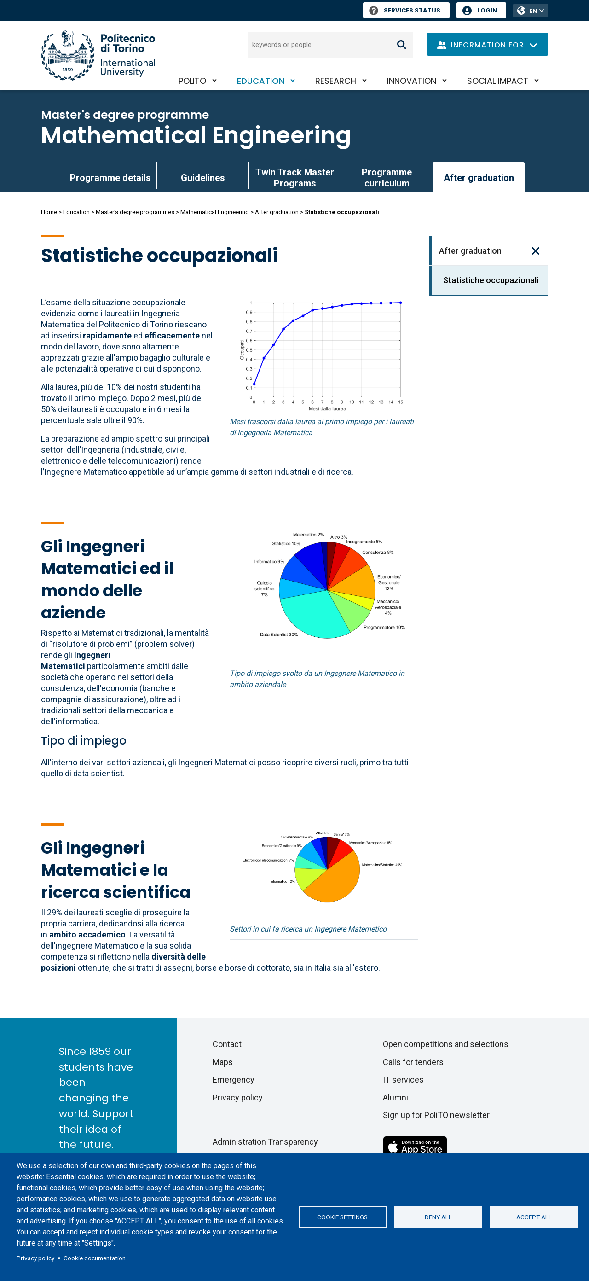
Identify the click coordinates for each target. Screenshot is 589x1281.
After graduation (277, 212)
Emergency (233, 1079)
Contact (227, 1044)
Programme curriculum (387, 178)
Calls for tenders (413, 1062)
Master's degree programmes (135, 212)
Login (487, 10)
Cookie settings (342, 1217)
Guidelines (203, 177)
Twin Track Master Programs (294, 178)
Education (260, 81)
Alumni (395, 1097)
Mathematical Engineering (196, 135)
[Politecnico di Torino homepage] (98, 55)
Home (49, 212)
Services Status (404, 10)
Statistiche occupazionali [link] (490, 280)
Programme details (110, 177)
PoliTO (192, 81)
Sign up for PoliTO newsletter (436, 1115)
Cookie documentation (95, 1258)
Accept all (534, 1217)
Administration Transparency (265, 1142)
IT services (403, 1079)
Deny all (438, 1217)
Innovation (411, 81)
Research (335, 81)
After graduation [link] (479, 177)
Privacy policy (35, 1258)
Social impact (497, 81)
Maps (223, 1062)
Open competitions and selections (445, 1044)
